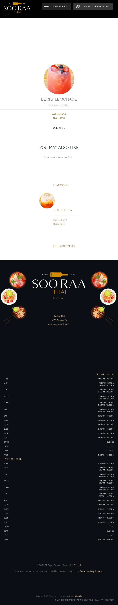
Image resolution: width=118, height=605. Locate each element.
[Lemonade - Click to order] (47, 175)
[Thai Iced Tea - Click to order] (47, 200)
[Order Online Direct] (93, 6)
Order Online (59, 128)
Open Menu (59, 6)
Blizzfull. (78, 596)
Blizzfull (77, 565)
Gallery (99, 600)
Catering (88, 600)
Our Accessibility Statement (91, 571)
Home (57, 600)
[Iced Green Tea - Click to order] (47, 236)
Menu (80, 600)
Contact (109, 600)
